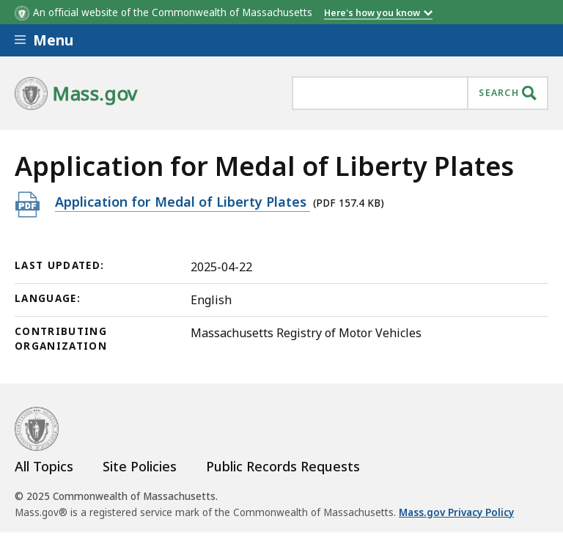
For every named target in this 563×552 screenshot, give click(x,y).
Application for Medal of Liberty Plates (182, 201)
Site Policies (140, 466)
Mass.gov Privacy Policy (456, 512)
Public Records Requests (283, 466)
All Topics (44, 466)
